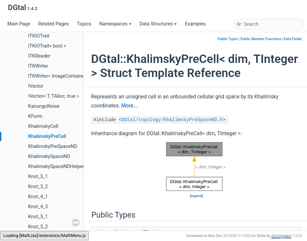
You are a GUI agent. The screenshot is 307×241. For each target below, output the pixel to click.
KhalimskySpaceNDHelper (56, 166)
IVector (36, 86)
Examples (195, 24)
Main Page (18, 24)
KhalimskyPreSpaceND (52, 146)
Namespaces (115, 24)
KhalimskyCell (43, 126)
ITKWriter (38, 66)
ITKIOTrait (39, 36)
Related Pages (53, 24)
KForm (35, 116)
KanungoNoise (44, 106)
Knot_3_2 (38, 186)
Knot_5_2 (38, 227)
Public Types (228, 39)
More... (129, 106)
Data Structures (158, 24)
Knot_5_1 (38, 217)
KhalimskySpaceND (49, 156)
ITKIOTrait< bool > (47, 46)
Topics (84, 24)
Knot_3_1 (38, 176)
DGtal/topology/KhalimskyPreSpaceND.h (172, 120)
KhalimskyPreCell (47, 136)
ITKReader (39, 56)
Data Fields (293, 39)
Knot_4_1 (38, 196)
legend (196, 196)
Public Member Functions (260, 39)
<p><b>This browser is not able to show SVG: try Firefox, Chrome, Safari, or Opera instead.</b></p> (196, 166)
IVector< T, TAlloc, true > (53, 96)
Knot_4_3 (38, 207)
